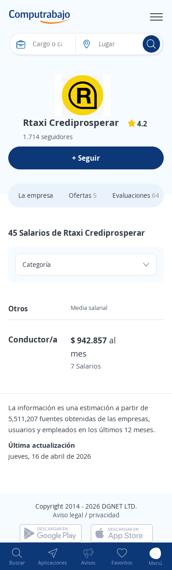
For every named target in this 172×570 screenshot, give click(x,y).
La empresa (35, 195)
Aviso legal (68, 514)
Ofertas (83, 195)
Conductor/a (32, 339)
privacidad (104, 514)
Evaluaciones (135, 195)
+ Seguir (86, 158)
